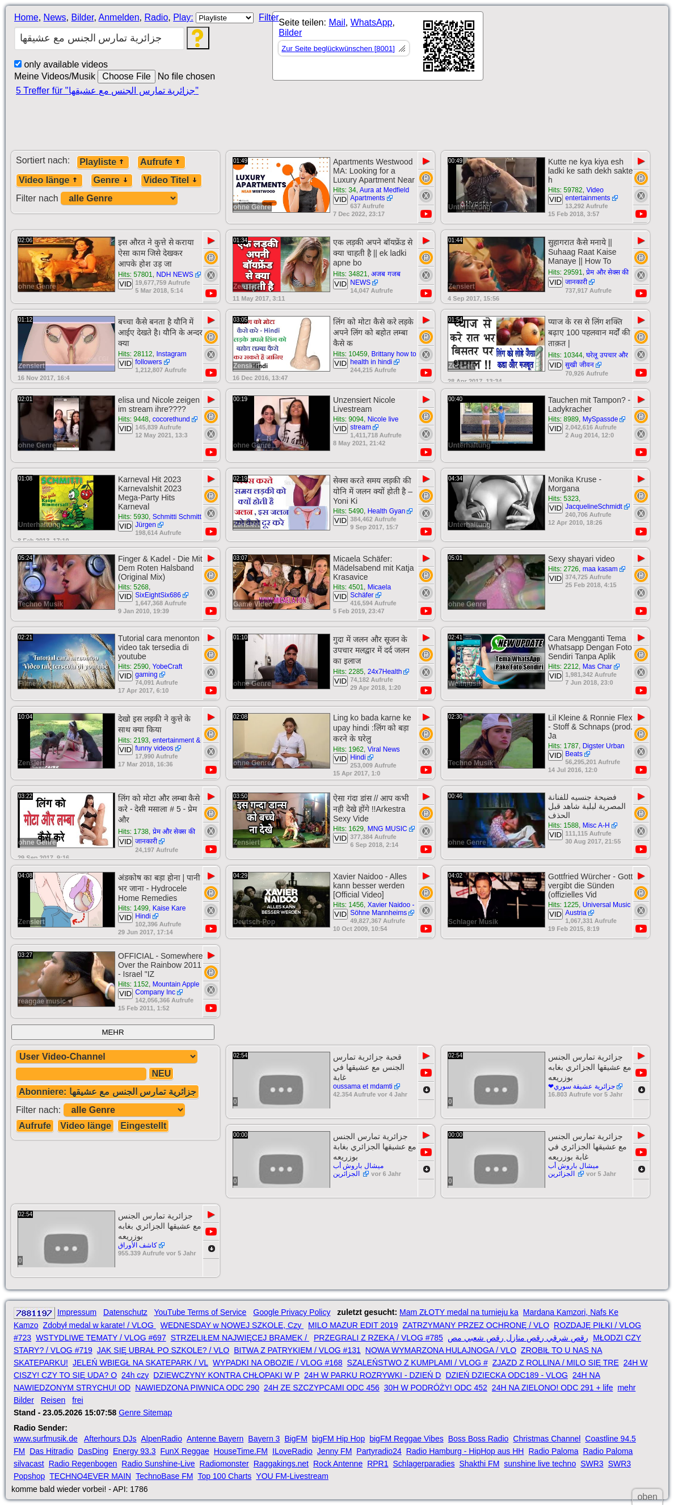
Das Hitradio (51, 1451)
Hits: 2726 (563, 569)
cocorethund (171, 419)
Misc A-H (596, 825)
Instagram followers (161, 358)
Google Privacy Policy (291, 1312)
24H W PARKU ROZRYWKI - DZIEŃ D (372, 1375)
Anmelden (119, 17)
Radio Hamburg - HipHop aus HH (465, 1451)
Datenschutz (125, 1312)
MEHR (113, 1032)
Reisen (53, 1400)
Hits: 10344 (565, 355)
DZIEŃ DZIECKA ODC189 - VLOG (506, 1375)
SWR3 (591, 1463)
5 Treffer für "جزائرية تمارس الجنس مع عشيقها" (107, 90)
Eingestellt (143, 1126)
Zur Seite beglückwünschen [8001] (337, 48)
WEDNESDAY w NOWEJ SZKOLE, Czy (232, 1325)
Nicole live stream (374, 423)
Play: (183, 17)
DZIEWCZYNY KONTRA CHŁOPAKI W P (226, 1375)
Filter (269, 17)
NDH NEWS (174, 275)
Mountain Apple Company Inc (167, 988)
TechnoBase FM (164, 1476)
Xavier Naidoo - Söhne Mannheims (382, 909)
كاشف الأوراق (137, 1245)
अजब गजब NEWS (375, 278)
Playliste (103, 162)
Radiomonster (224, 1463)
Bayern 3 (264, 1438)
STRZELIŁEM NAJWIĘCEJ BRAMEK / (240, 1337)
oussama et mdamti (363, 1086)
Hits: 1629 (348, 829)
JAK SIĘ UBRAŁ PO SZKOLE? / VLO (163, 1350)
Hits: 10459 (350, 354)
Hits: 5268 (133, 587)
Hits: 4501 (348, 587)
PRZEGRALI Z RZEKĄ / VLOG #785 (378, 1337)
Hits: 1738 (133, 832)
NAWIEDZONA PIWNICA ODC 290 (197, 1387)
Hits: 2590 (133, 667)
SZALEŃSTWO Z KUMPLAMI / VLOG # (417, 1362)
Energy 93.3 (134, 1451)
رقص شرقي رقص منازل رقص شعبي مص (518, 1337)
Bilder (82, 17)
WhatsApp (372, 22)
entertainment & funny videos (167, 744)
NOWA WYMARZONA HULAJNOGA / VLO (440, 1350)
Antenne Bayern (215, 1438)
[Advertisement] (368, 120)
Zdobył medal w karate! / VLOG (99, 1325)
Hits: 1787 (563, 746)
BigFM (295, 1438)
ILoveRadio (292, 1451)
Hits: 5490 (348, 511)
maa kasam (600, 569)
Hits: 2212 (563, 667)
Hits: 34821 (350, 274)
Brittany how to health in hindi (383, 358)
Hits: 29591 (565, 272)
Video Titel (171, 180)
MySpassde (600, 419)
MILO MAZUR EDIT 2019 (353, 1325)
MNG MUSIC (387, 829)
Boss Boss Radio (478, 1438)
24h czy (135, 1375)
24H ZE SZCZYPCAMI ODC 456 (322, 1387)
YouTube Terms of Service (200, 1312)
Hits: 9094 (348, 419)
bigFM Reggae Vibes (406, 1438)
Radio (156, 17)
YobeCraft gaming (158, 670)
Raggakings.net (281, 1463)
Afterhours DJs (110, 1438)
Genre (112, 180)
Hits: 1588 (563, 825)
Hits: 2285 (348, 672)
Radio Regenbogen (83, 1463)
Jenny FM (334, 1451)
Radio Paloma (553, 1451)
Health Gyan (387, 511)
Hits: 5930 (133, 517)
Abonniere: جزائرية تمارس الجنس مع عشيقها (107, 1092)
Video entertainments (587, 194)
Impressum (76, 1312)
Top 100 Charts (224, 1476)
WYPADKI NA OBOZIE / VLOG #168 (277, 1362)
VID (340, 199)
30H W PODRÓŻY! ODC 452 (435, 1387)
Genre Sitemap (145, 1412)
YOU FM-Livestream (292, 1476)
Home (26, 17)
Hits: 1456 (348, 905)
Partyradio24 (378, 1451)
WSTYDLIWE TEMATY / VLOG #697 (101, 1337)
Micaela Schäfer (370, 591)
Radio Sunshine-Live (158, 1463)
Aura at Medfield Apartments (379, 194)
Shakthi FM (480, 1463)
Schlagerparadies (424, 1463)
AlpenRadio (161, 1438)
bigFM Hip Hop (338, 1438)
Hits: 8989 (563, 419)
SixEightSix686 (158, 595)
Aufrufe (161, 162)
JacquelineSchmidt (593, 507)
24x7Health (385, 672)
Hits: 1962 (348, 749)
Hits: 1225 (563, 905)
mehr (626, 1387)
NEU (161, 1073)
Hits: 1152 (133, 984)
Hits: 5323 (563, 499)
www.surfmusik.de (46, 1438)
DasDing (93, 1451)
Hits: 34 (344, 190)
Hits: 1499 (133, 908)
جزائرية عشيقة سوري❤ (581, 1086)
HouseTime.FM (241, 1451)
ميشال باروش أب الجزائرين (358, 1170)
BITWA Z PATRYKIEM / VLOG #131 (297, 1350)
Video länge (49, 180)
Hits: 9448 (133, 419)
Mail (336, 22)
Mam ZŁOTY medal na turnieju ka (459, 1312)
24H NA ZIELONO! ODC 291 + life (552, 1387)
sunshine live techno (540, 1463)
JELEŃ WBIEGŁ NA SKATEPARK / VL (140, 1362)
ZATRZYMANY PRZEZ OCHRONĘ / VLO (476, 1325)
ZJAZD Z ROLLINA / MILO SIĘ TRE (555, 1362)
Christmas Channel (546, 1438)
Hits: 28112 (135, 354)
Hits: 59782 (565, 190)
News (55, 17)
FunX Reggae (184, 1451)
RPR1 (377, 1463)
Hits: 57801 (135, 275)
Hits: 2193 (133, 740)
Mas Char (597, 667)
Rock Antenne (338, 1463)
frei (77, 1400)
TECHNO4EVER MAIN (90, 1476)
